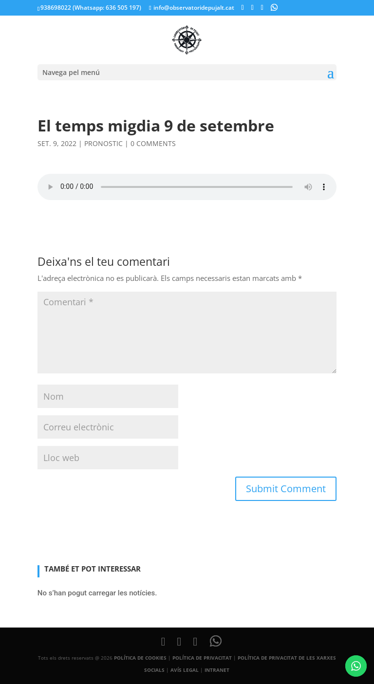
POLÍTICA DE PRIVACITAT (202, 657)
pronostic (103, 143)
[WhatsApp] (274, 7)
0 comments (153, 143)
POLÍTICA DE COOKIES (140, 657)
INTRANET (217, 669)
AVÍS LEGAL (184, 669)
